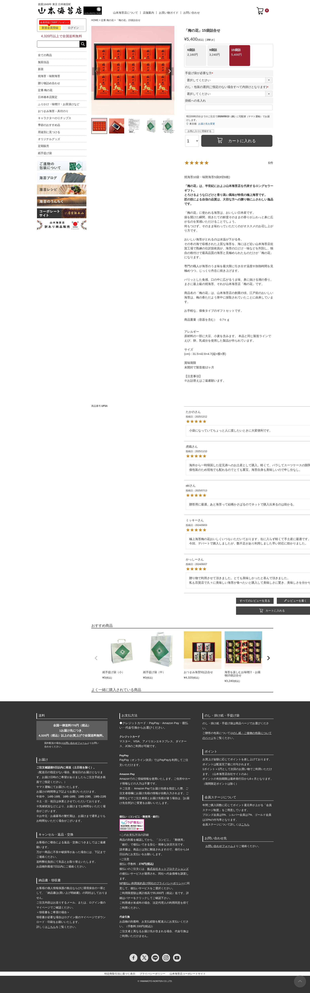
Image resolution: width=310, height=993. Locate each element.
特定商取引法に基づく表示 (119, 972)
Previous (96, 71)
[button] (96, 656)
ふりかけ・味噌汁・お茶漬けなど (58, 104)
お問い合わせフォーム (75, 741)
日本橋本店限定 (47, 97)
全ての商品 (45, 55)
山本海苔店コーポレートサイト (188, 972)
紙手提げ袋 (45, 153)
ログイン (73, 27)
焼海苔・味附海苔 (49, 76)
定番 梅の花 (45, 90)
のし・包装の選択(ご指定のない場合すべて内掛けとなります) (227, 85)
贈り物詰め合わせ (49, 83)
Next (170, 71)
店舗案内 (148, 12)
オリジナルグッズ (49, 139)
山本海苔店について (125, 12)
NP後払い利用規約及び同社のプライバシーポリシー (151, 881)
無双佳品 (43, 62)
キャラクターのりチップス (54, 118)
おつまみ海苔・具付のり (53, 111)
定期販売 (43, 146)
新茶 (40, 69)
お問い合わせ (191, 12)
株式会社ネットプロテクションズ (168, 867)
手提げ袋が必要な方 (200, 71)
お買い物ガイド (168, 12)
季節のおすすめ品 (49, 125)
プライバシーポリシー (152, 972)
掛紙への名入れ (195, 99)
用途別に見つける (49, 132)
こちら (51, 925)
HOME (94, 20)
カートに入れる (182, 609)
